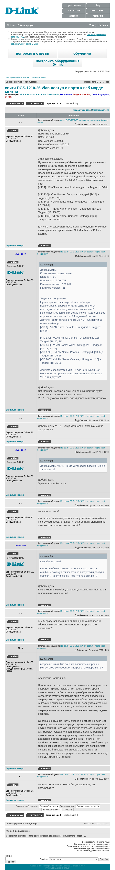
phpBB (51, 866)
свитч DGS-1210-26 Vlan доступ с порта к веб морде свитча (54, 90)
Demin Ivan (66, 94)
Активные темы (38, 77)
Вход (11, 25)
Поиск (103, 25)
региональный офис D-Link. (24, 44)
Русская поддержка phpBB (57, 868)
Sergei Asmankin (81, 94)
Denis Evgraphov (100, 94)
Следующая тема (100, 110)
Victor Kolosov (27, 94)
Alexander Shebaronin (47, 94)
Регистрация (25, 25)
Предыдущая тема (82, 110)
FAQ (92, 25)
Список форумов (14, 82)
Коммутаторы (31, 82)
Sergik (8, 97)
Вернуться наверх (15, 245)
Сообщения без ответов (17, 77)
